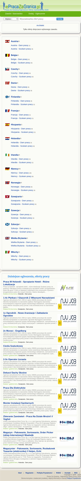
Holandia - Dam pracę (20, 142)
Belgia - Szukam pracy (20, 63)
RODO (58, 473)
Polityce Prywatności (74, 478)
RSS (76, 473)
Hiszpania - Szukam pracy (22, 132)
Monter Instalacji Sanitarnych (18, 403)
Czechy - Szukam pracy (21, 76)
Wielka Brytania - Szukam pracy (24, 246)
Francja (14, 111)
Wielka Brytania (18, 238)
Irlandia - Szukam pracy (21, 162)
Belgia (14, 55)
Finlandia (15, 97)
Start (20, 473)
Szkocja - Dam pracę (20, 228)
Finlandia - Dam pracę (20, 101)
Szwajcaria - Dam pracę (21, 200)
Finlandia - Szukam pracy (22, 104)
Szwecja (15, 210)
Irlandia (14, 155)
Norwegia (15, 183)
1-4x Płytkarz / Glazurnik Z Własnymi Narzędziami (29, 298)
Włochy (14, 252)
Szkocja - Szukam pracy (21, 232)
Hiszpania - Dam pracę (21, 128)
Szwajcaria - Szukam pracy (22, 204)
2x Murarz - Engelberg (14, 331)
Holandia (15, 138)
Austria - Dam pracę (19, 45)
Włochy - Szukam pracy (21, 259)
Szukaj (59, 19)
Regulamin (29, 473)
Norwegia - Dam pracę (20, 187)
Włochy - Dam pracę (20, 256)
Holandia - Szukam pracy (22, 146)
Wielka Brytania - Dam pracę (23, 242)
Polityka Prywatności (44, 473)
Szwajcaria (16, 196)
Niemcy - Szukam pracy (21, 176)
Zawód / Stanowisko (13, 13)
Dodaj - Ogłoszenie (37, 13)
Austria (14, 41)
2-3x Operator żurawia (14, 359)
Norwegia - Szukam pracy (22, 190)
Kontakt (67, 473)
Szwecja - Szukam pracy (21, 218)
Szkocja (15, 224)
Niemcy (14, 169)
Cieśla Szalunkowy (13, 346)
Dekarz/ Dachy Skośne (15, 373)
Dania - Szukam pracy (20, 90)
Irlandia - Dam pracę (20, 159)
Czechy (14, 69)
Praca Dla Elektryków (14, 388)
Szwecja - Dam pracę (20, 214)
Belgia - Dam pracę (19, 59)
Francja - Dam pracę (20, 115)
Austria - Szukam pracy (21, 49)
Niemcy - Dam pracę (20, 173)
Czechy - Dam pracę (20, 73)
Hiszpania (16, 124)
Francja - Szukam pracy (21, 118)
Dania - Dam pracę (19, 87)
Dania (14, 83)
